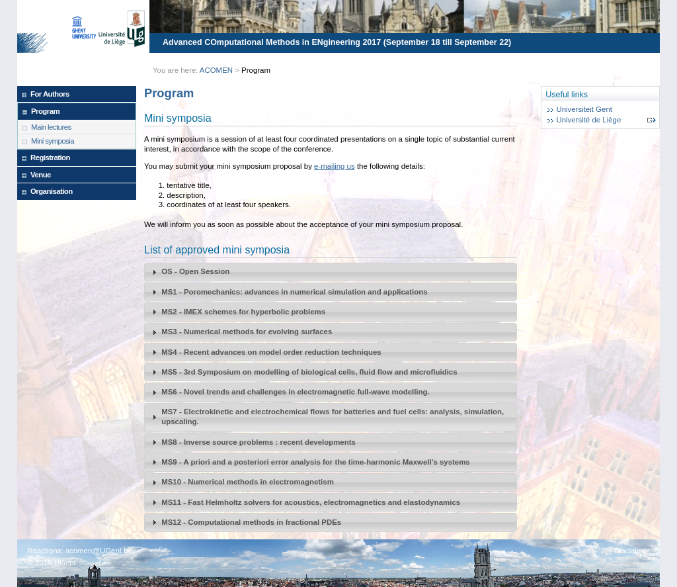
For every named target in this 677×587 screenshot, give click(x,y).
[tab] (330, 272)
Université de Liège (588, 120)
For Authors (49, 94)
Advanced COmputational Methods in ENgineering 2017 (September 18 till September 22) (337, 42)
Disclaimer (631, 551)
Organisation (51, 191)
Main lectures (51, 127)
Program (45, 111)
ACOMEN (216, 70)
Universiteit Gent (584, 109)
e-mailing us (334, 166)
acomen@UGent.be (98, 551)
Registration (50, 157)
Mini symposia (52, 141)
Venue (40, 175)
